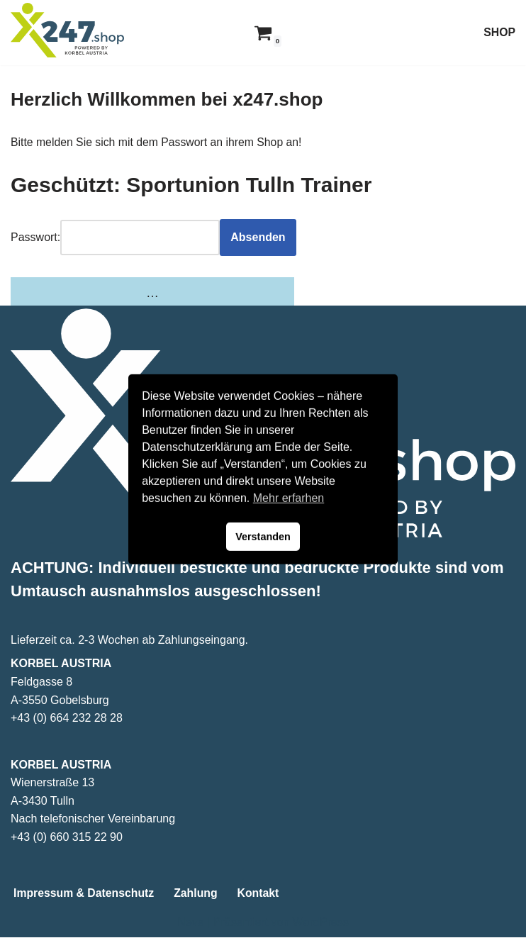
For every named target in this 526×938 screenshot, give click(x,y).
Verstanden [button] (263, 536)
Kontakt (261, 894)
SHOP (499, 32)
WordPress (321, 923)
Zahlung (198, 894)
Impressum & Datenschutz (84, 894)
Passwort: (35, 238)
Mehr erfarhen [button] (289, 498)
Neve (190, 923)
